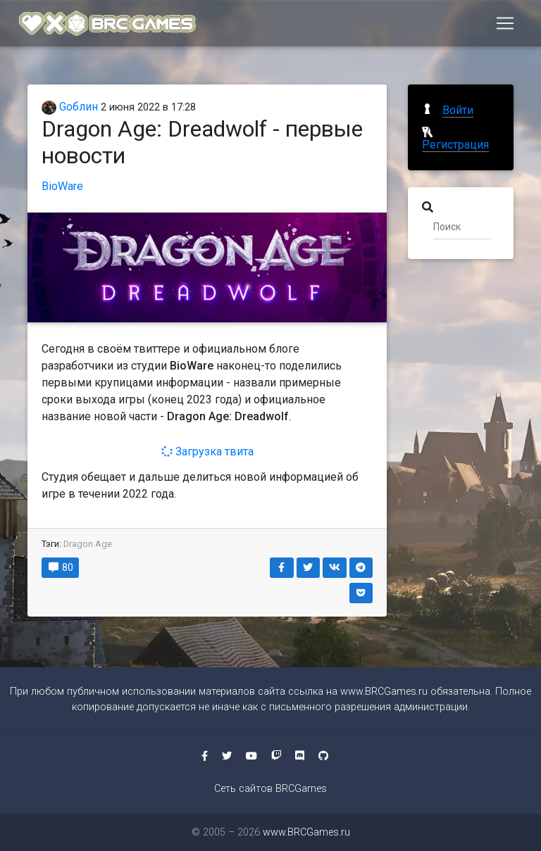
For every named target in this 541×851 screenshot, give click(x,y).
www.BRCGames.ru (384, 692)
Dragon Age (87, 543)
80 (60, 567)
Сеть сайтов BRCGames (270, 789)
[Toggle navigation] (505, 26)
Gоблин (70, 106)
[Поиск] (462, 226)
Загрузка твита (207, 451)
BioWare (62, 186)
